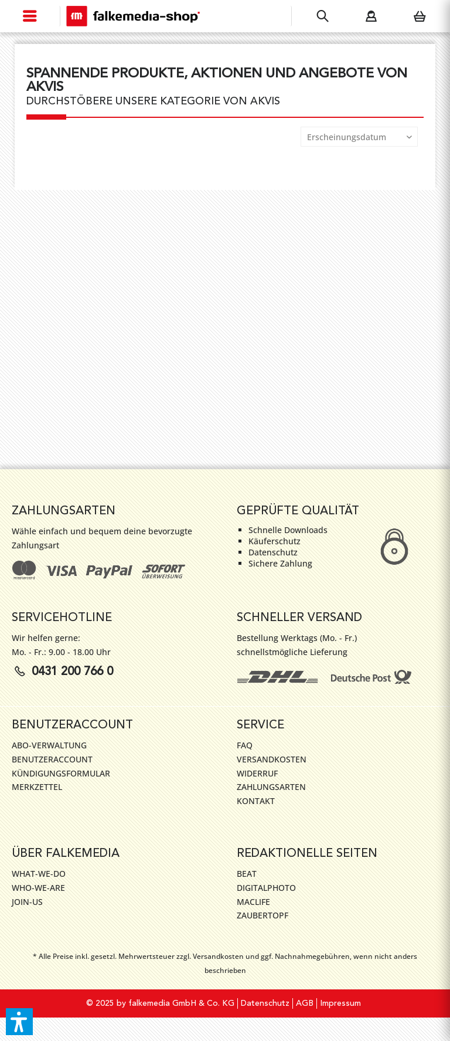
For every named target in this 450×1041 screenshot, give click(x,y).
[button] (19, 1021)
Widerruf (257, 773)
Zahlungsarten (271, 786)
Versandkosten (271, 759)
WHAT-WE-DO (39, 873)
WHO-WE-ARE (38, 887)
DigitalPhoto (266, 887)
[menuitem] (30, 16)
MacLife (253, 901)
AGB (304, 1003)
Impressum (340, 1003)
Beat (247, 873)
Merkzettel (37, 786)
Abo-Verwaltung (49, 745)
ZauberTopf (262, 915)
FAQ (245, 745)
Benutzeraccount (52, 759)
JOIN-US (27, 901)
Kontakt (256, 800)
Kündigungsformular (61, 773)
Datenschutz (265, 1003)
